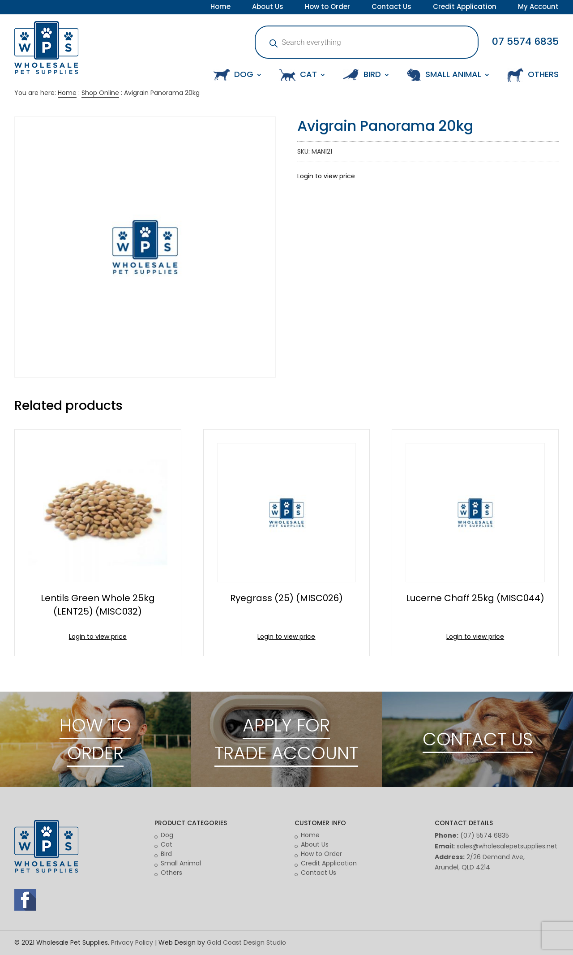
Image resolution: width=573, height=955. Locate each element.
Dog (167, 834)
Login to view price (326, 176)
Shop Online (100, 92)
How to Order (327, 7)
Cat (166, 844)
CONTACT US (478, 739)
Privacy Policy (132, 942)
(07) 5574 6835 (484, 835)
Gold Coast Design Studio (246, 942)
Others (171, 872)
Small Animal (181, 863)
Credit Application (464, 7)
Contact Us (391, 7)
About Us (267, 7)
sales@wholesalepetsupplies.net (507, 846)
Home (220, 7)
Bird (166, 853)
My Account (538, 7)
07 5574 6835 (525, 41)
